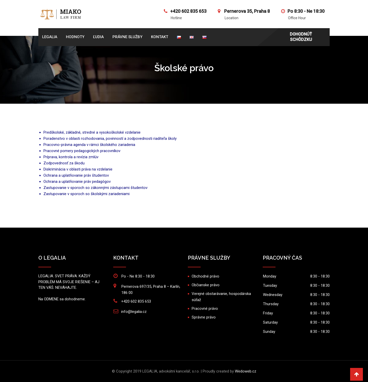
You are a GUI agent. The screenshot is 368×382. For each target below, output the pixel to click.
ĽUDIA (98, 37)
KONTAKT (159, 37)
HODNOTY (75, 37)
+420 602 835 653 (188, 11)
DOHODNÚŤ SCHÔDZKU (301, 37)
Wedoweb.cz (245, 371)
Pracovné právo (205, 308)
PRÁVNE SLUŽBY (127, 37)
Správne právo (204, 317)
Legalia (49, 37)
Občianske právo (206, 285)
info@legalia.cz (134, 311)
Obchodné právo (205, 276)
